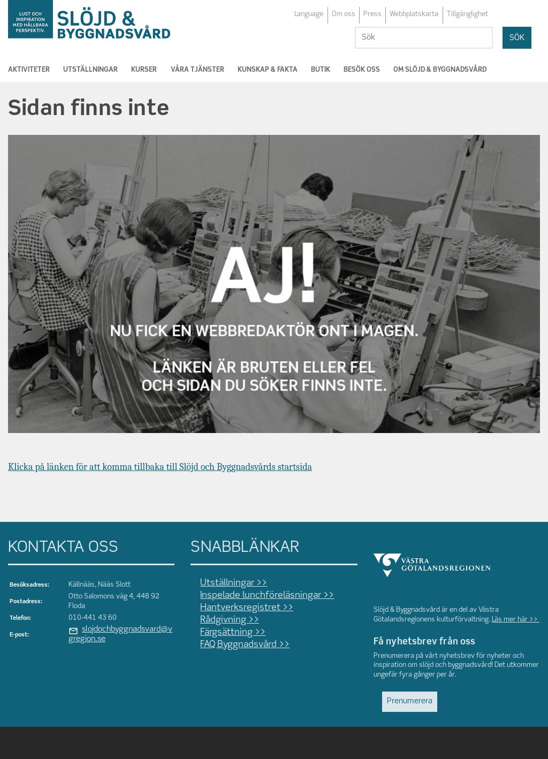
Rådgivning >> (229, 620)
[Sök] (424, 38)
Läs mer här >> (515, 619)
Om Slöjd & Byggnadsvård (439, 69)
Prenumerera (409, 701)
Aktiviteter (29, 69)
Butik (320, 69)
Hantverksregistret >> (246, 607)
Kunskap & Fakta (268, 69)
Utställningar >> (233, 583)
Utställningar (90, 69)
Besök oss (362, 69)
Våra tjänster (197, 69)
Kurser (144, 69)
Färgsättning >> (232, 632)
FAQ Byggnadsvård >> (245, 644)
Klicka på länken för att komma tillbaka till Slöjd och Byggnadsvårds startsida (160, 467)
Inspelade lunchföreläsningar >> (267, 595)
